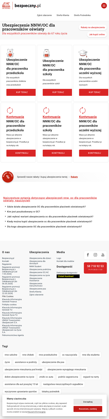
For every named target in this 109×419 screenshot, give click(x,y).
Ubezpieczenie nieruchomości (35, 284)
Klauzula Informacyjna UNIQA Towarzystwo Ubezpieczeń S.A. (12, 320)
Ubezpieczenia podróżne (40, 269)
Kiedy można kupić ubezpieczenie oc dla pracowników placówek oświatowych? (49, 221)
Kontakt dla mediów (65, 261)
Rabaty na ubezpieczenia (93, 27)
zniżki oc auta (46, 376)
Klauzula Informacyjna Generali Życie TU (12, 314)
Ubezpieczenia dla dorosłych (37, 262)
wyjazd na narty (91, 376)
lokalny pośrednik (50, 391)
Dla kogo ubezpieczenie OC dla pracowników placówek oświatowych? (44, 226)
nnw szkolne (11, 354)
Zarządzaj (88, 402)
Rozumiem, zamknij (88, 409)
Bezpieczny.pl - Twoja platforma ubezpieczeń (21, 6)
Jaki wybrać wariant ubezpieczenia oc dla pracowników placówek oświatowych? (50, 216)
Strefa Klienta (63, 15)
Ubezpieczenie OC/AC (39, 272)
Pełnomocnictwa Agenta (13, 335)
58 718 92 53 (95, 266)
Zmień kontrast (66, 276)
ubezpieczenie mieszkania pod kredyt (23, 369)
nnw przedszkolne (48, 354)
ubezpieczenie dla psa (53, 362)
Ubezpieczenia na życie (39, 275)
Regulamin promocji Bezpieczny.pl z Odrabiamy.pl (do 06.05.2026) (11, 280)
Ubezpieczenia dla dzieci (40, 258)
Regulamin (6, 264)
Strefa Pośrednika (82, 15)
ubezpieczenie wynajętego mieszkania (66, 369)
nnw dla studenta (90, 354)
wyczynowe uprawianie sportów (21, 391)
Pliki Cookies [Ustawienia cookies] (7, 296)
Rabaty (74, 177)
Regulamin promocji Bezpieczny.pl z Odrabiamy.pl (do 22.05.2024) (11, 290)
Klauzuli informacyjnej (36, 412)
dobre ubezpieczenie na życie (19, 376)
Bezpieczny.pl (8, 258)
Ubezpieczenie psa (37, 289)
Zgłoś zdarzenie (44, 15)
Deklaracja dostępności (67, 273)
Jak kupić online (97, 34)
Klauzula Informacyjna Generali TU (12, 309)
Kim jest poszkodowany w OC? (23, 211)
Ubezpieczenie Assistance (35, 279)
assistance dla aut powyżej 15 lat (21, 384)
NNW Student (35, 266)
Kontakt (5, 261)
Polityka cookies (9, 305)
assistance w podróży (26, 362)
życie (7, 362)
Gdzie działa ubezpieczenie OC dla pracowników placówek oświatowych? (46, 206)
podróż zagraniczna (68, 376)
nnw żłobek (28, 354)
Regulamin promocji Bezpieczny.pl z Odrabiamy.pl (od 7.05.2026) (11, 270)
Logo (59, 258)
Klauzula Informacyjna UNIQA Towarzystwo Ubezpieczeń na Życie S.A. (12, 329)
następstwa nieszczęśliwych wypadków (63, 384)
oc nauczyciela (69, 354)
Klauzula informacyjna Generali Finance (12, 300)
